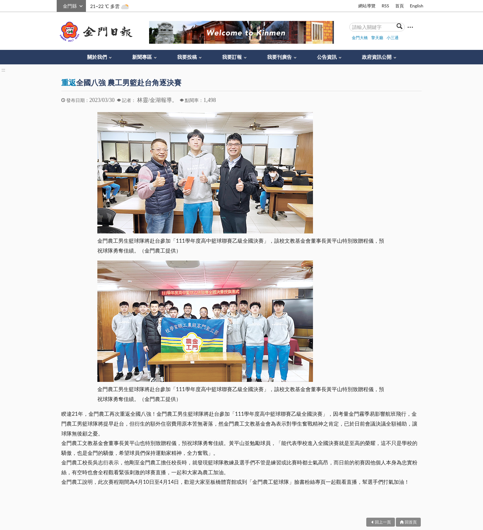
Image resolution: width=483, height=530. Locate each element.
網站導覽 (366, 5)
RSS (385, 5)
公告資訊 (327, 57)
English (416, 5)
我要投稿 (187, 57)
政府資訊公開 (377, 57)
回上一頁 (383, 522)
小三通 (393, 37)
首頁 (399, 5)
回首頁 (411, 522)
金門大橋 (360, 37)
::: (60, 5)
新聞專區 (142, 57)
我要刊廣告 (279, 57)
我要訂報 (232, 57)
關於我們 (97, 57)
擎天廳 (377, 37)
